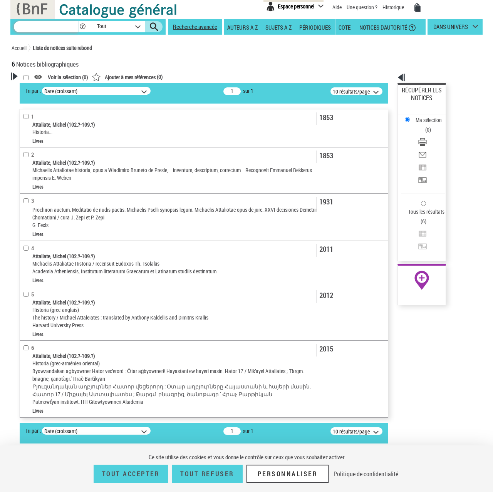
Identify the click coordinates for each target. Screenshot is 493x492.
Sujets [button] (27, 285)
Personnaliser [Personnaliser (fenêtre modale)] (288, 474)
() (226, 76)
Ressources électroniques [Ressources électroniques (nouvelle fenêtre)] (417, 244)
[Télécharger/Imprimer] (432, 116)
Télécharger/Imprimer (426, 115)
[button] (82, 26)
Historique (393, 7)
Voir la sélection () (167, 77)
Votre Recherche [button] (43, 89)
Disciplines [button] (32, 323)
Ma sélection (416, 102)
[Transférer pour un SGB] (432, 143)
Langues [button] (29, 259)
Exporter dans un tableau (430, 134)
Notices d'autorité (382, 27)
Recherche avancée (195, 26)
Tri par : (132, 90)
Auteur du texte (38, 167)
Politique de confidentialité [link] (366, 474)
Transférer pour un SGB (428, 143)
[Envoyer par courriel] (432, 125)
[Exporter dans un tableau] (432, 134)
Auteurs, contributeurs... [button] (48, 246)
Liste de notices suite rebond (62, 48)
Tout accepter (131, 474)
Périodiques (315, 27)
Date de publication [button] (42, 272)
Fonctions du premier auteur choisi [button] (53, 151)
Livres (29, 222)
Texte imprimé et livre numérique (55, 190)
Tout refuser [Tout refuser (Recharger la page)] (207, 474)
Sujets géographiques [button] (45, 297)
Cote (344, 27)
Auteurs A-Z (242, 27)
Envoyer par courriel (424, 125)
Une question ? (362, 7)
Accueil (19, 48)
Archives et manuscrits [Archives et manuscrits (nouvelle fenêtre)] (414, 235)
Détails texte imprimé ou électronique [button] (48, 206)
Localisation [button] (34, 233)
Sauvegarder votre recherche (59, 119)
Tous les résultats (421, 164)
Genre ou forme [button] (37, 310)
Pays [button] (25, 336)
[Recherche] (46, 26)
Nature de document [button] (43, 179)
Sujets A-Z (278, 27)
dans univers (450, 28)
